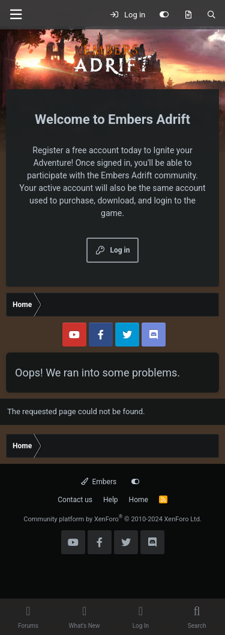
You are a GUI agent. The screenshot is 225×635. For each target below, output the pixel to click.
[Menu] (15, 14)
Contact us (75, 500)
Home (138, 500)
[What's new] (188, 15)
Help (110, 500)
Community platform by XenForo (112, 519)
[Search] (211, 15)
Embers (98, 482)
